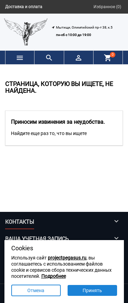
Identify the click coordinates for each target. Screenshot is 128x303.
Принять (92, 290)
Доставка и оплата (23, 6)
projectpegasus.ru (67, 257)
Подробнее (53, 276)
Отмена (35, 290)
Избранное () (107, 6)
